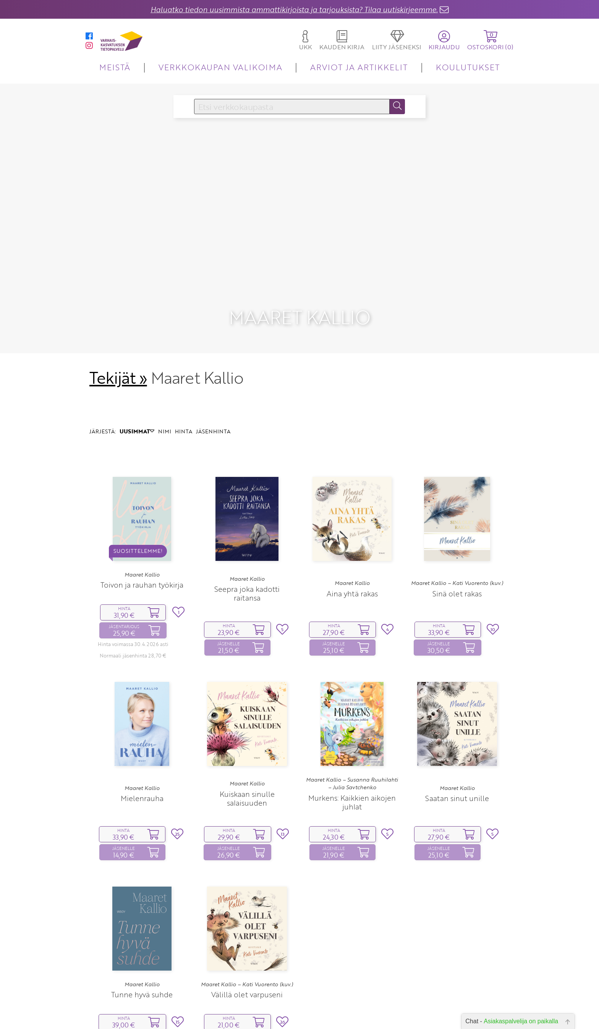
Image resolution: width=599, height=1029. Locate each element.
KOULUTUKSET (468, 67)
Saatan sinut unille (457, 757)
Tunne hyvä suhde (142, 953)
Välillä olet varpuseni (247, 953)
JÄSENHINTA (213, 390)
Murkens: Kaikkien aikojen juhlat (352, 761)
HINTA (183, 390)
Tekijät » (118, 337)
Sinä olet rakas (457, 552)
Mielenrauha (142, 757)
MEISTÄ (114, 67)
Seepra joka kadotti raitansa (247, 552)
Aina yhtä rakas (352, 552)
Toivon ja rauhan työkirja (141, 544)
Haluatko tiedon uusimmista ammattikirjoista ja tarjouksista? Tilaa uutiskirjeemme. (294, 9)
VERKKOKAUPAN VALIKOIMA (220, 67)
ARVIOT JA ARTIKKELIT (359, 67)
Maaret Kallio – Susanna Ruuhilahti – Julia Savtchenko (352, 742)
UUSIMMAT (137, 390)
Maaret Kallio (142, 534)
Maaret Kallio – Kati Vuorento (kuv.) (457, 542)
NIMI (164, 390)
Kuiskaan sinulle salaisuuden (247, 757)
